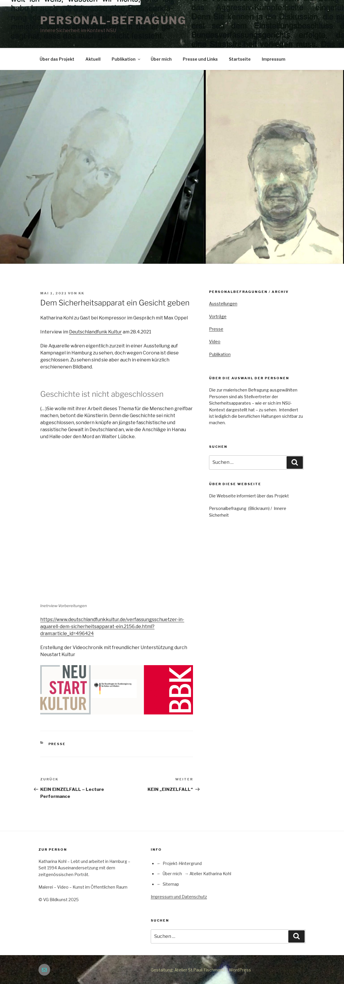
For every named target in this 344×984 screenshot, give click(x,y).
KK (81, 293)
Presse (57, 744)
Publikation (126, 59)
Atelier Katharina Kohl (210, 873)
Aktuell (93, 59)
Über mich (161, 59)
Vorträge (218, 316)
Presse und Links (200, 59)
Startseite (240, 59)
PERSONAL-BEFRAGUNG (113, 20)
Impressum (273, 59)
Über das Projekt (57, 59)
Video (214, 341)
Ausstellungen (223, 303)
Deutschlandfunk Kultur (95, 332)
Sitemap (171, 884)
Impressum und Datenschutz (179, 896)
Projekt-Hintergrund (182, 863)
